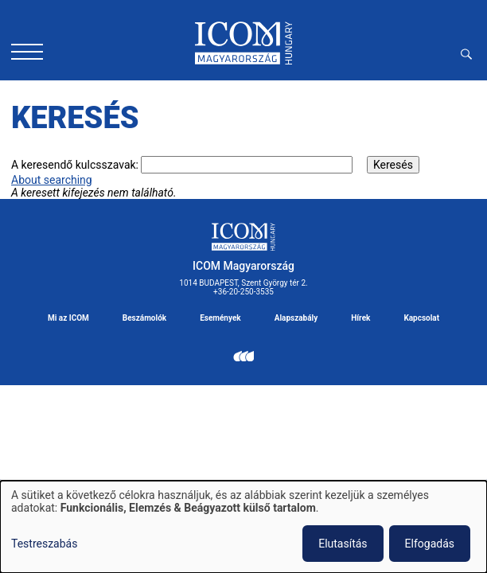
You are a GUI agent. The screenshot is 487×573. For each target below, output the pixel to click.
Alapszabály (296, 318)
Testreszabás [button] (44, 543)
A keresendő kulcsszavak (73, 164)
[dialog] (243, 527)
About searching (51, 179)
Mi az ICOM (68, 318)
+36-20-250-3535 (243, 291)
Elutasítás (342, 543)
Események (220, 318)
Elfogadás (429, 543)
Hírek (360, 318)
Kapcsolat (421, 318)
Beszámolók (144, 318)
